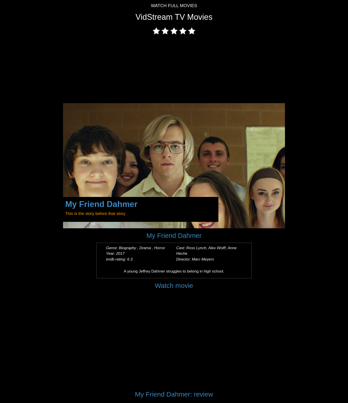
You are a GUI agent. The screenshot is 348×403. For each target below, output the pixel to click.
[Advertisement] (174, 70)
